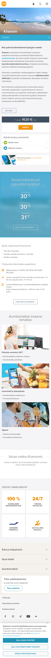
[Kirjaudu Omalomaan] (33, 4)
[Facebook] (5, 616)
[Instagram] (13, 616)
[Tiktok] (20, 616)
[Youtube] (28, 616)
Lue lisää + (9, 111)
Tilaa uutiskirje (13, 588)
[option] (25, 21)
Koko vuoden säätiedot (24, 227)
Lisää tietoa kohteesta (24, 302)
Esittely (5, 38)
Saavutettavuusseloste (10, 603)
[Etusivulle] (3, 3)
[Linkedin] (36, 616)
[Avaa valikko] (47, 4)
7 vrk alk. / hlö (25, 120)
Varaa (25, 127)
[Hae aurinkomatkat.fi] (40, 4)
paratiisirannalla (8, 58)
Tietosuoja (6, 598)
